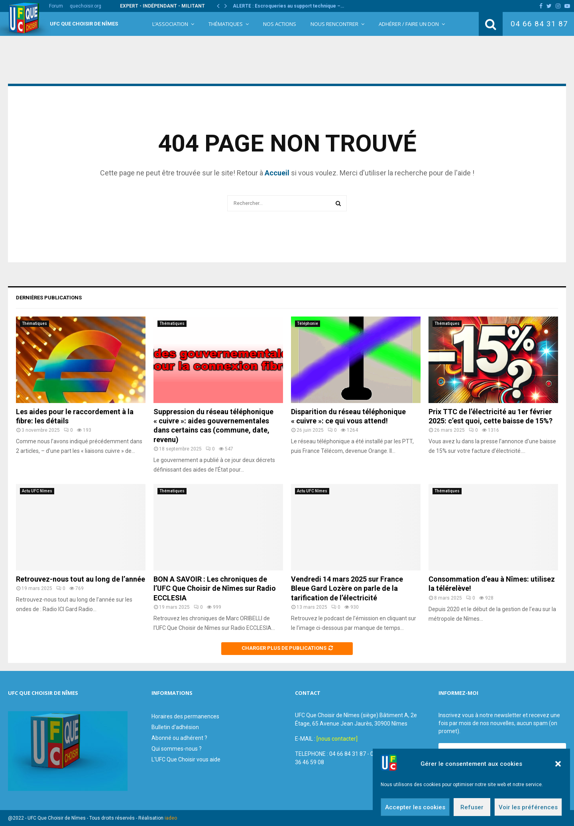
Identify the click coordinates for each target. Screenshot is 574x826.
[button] (558, 766)
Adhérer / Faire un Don (409, 24)
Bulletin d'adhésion (175, 727)
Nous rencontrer (334, 24)
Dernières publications (49, 298)
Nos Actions (279, 24)
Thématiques (225, 24)
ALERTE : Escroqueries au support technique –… (288, 6)
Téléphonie (307, 323)
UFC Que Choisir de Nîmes (84, 24)
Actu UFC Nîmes (37, 491)
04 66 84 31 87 (539, 23)
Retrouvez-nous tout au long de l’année (80, 579)
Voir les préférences (528, 809)
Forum (56, 6)
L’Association (170, 24)
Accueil (277, 173)
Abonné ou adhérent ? (179, 738)
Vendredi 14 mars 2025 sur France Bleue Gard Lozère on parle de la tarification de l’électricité (347, 588)
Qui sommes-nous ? (176, 748)
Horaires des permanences (185, 716)
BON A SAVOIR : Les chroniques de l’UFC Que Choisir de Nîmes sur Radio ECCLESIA (214, 588)
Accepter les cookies (415, 809)
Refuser (472, 809)
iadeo (171, 818)
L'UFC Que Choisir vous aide (185, 759)
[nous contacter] (337, 739)
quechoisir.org (85, 6)
